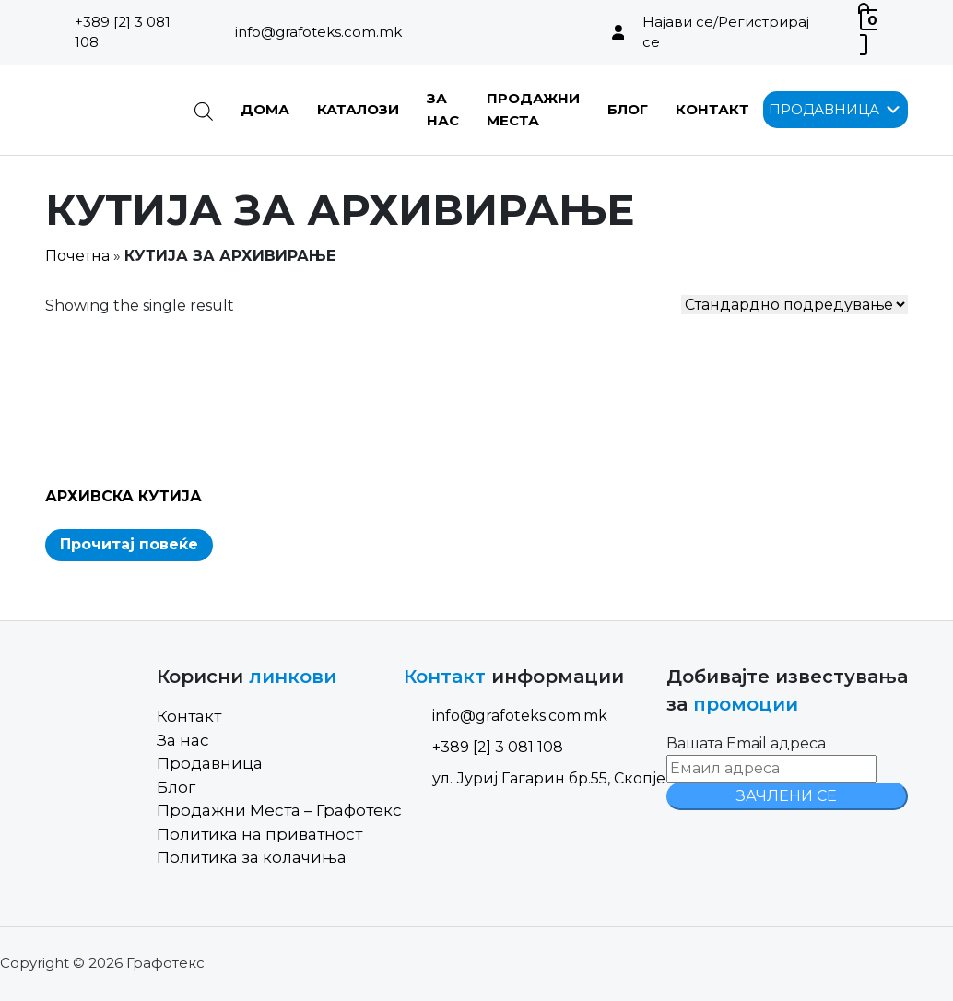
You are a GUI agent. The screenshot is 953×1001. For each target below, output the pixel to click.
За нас (183, 740)
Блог (627, 109)
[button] (824, 109)
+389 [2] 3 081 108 (123, 32)
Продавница (210, 763)
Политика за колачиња (252, 857)
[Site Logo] (105, 109)
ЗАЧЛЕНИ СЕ (786, 796)
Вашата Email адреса (746, 743)
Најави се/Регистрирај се (725, 32)
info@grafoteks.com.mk (318, 32)
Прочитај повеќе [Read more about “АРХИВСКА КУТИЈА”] (129, 544)
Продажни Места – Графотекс (279, 810)
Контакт (712, 109)
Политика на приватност (259, 834)
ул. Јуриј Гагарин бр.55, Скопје (534, 778)
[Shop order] (794, 304)
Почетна (77, 256)
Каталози (358, 109)
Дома (265, 109)
